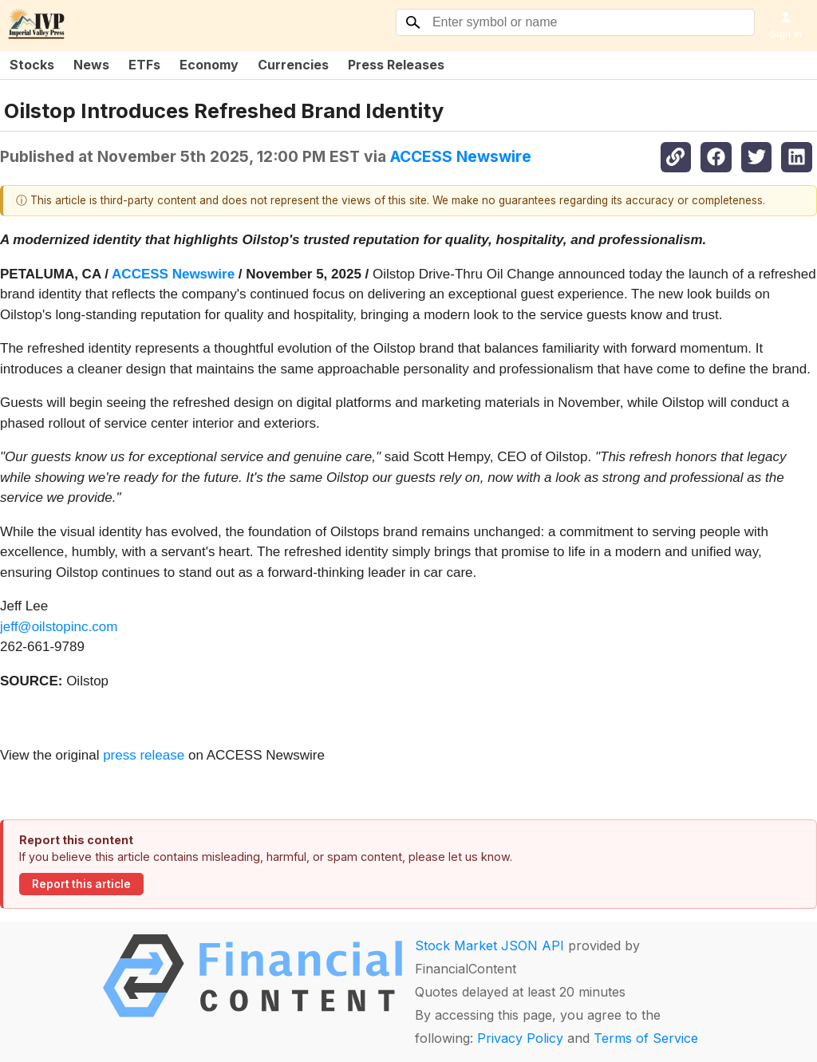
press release (143, 755)
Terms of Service (646, 1038)
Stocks (32, 65)
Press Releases (396, 65)
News (91, 65)
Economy (209, 65)
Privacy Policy (520, 1038)
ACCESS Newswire (460, 156)
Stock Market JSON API (489, 945)
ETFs (144, 65)
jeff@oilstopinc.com (58, 626)
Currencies (293, 65)
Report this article (81, 884)
